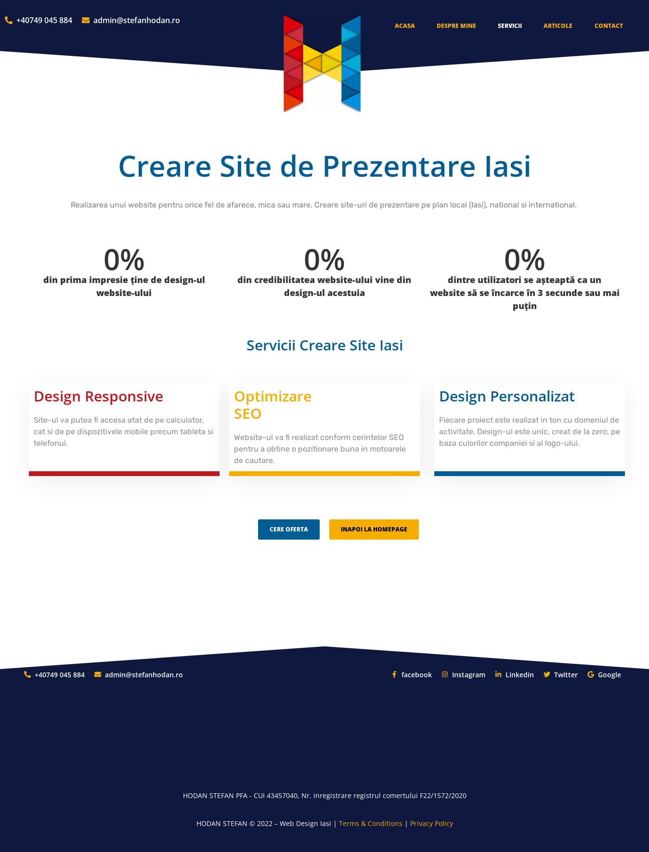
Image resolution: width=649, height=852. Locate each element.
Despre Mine (456, 26)
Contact (609, 26)
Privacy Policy (431, 823)
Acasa (405, 26)
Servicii (510, 26)
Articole (558, 26)
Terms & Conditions (370, 823)
